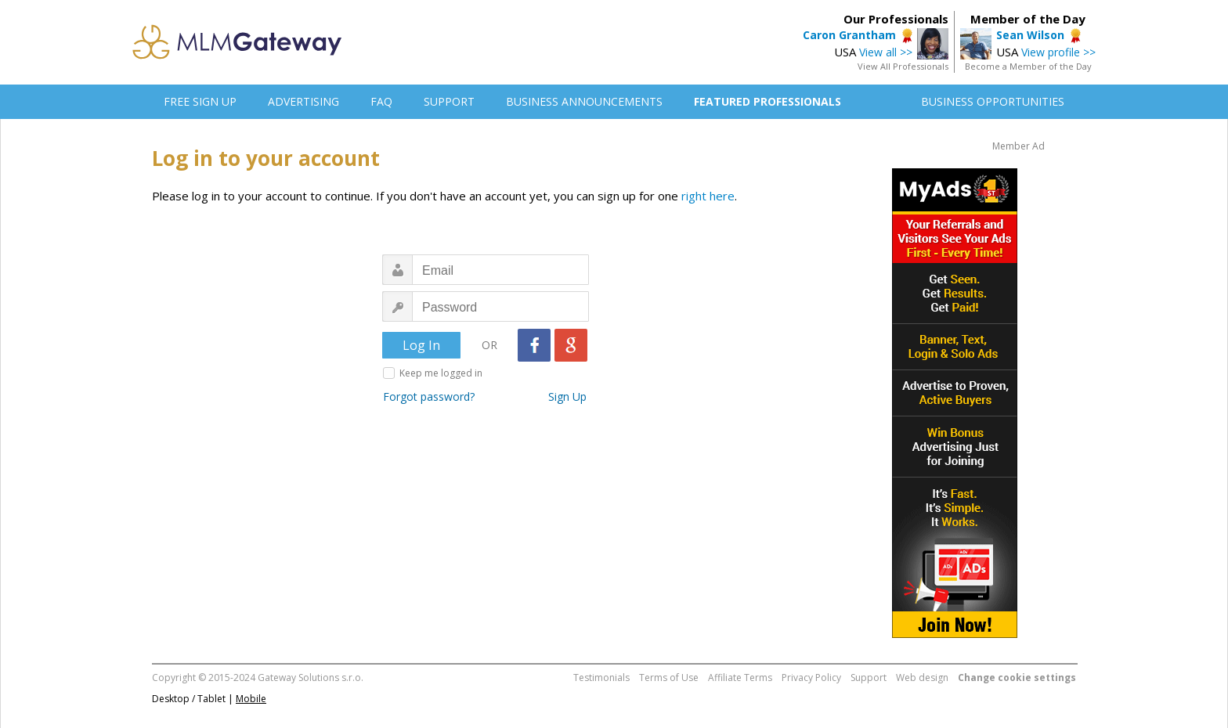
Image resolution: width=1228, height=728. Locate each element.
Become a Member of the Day (1028, 66)
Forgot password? (429, 396)
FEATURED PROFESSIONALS (767, 101)
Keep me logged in (440, 373)
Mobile (251, 698)
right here (708, 196)
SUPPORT (449, 101)
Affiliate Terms (740, 677)
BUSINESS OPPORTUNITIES (992, 101)
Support (869, 677)
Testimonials (601, 677)
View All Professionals (903, 66)
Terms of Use (669, 677)
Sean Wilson (1030, 34)
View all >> (885, 52)
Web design (922, 677)
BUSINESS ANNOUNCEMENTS (584, 101)
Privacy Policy (811, 677)
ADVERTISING (303, 101)
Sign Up (567, 396)
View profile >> (1058, 52)
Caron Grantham (849, 34)
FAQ (381, 101)
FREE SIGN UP (200, 101)
